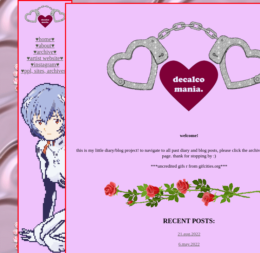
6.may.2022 (189, 244)
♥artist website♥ (45, 58)
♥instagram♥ (45, 64)
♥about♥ (45, 45)
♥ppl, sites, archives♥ (45, 71)
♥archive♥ (45, 52)
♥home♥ (45, 39)
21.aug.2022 (189, 233)
